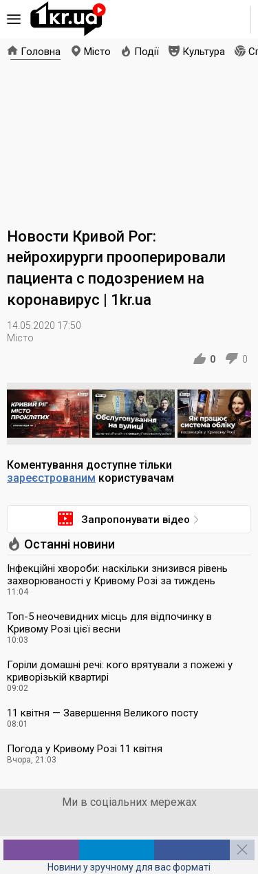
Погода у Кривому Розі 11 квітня (84, 749)
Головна (41, 51)
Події (146, 51)
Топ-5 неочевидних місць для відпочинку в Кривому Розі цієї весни (109, 622)
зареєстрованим (51, 477)
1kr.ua (68, 19)
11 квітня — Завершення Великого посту (102, 713)
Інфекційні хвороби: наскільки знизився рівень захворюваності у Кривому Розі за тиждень (117, 574)
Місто (97, 51)
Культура (203, 51)
